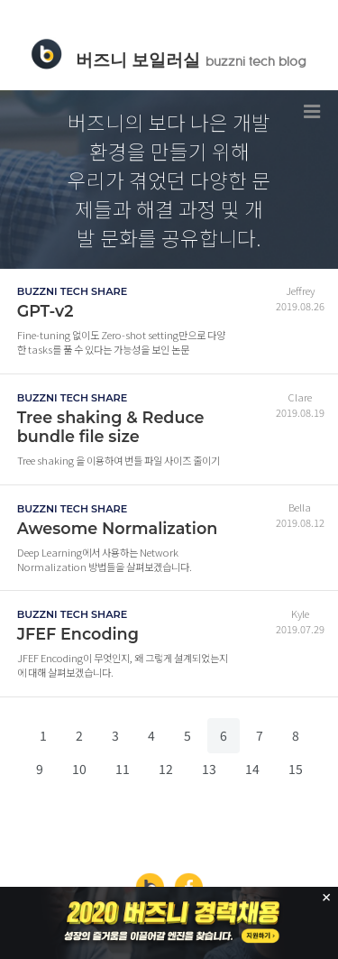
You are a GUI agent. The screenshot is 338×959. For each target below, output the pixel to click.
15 (295, 769)
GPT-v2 (45, 310)
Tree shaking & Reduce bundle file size (111, 427)
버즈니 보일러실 (191, 59)
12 (166, 769)
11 (122, 769)
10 (79, 769)
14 (252, 769)
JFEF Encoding (78, 633)
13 (209, 769)
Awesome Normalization (117, 528)
